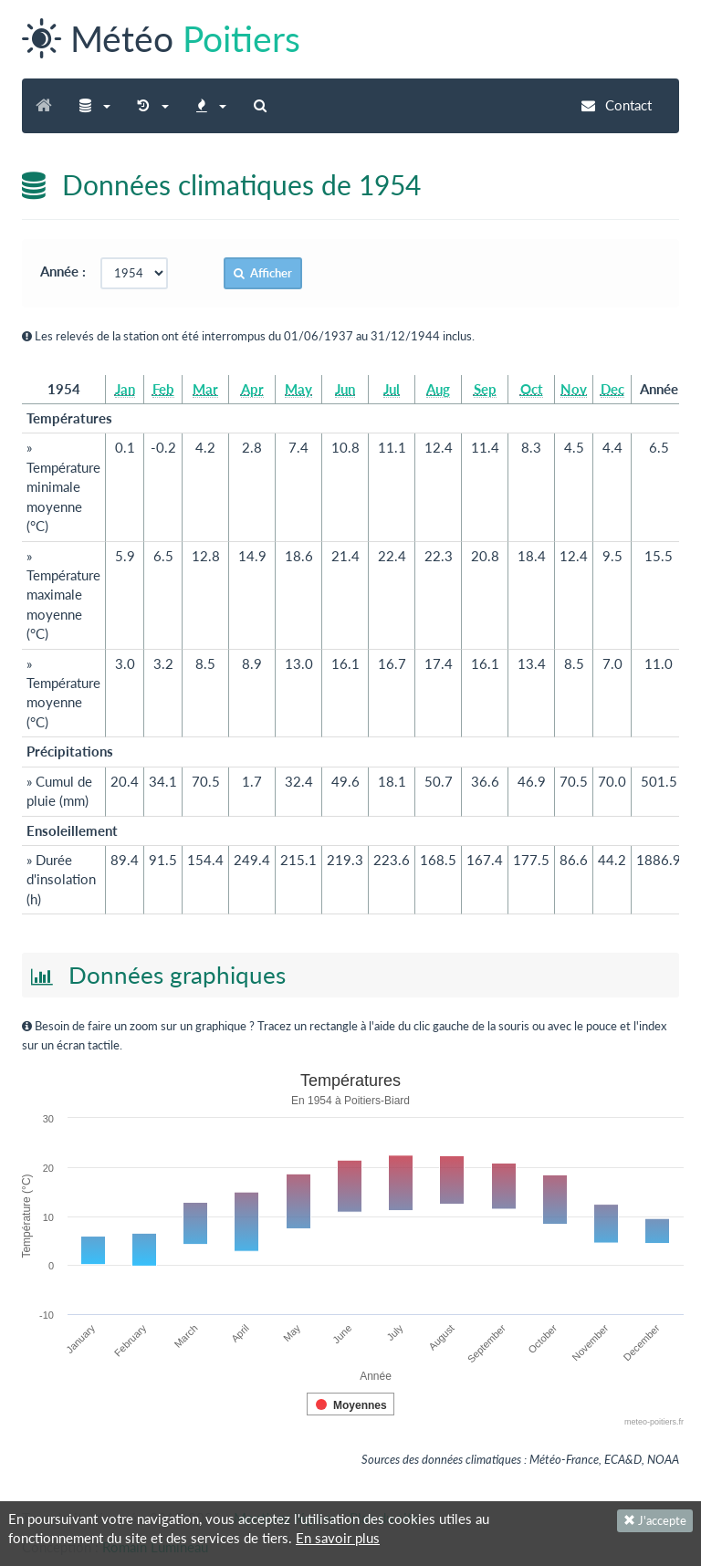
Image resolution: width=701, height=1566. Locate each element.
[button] (95, 105)
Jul (391, 389)
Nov (573, 389)
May (298, 389)
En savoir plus (338, 1537)
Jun (345, 389)
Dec (612, 389)
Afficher (263, 273)
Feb (163, 389)
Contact (616, 105)
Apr (252, 389)
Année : (68, 271)
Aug (438, 389)
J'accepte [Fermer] (654, 1520)
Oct (531, 389)
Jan (125, 389)
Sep (485, 389)
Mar (205, 389)
